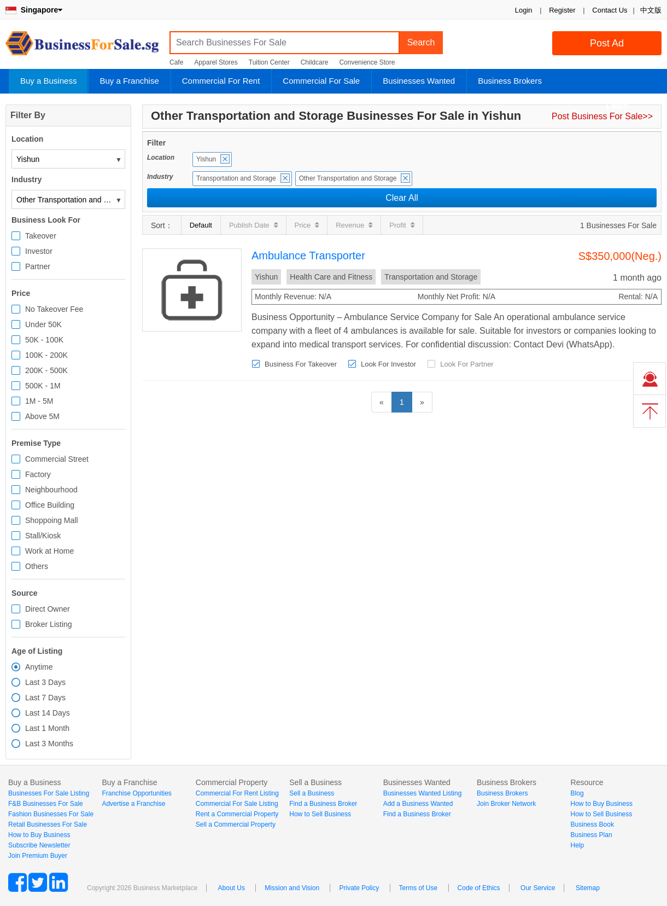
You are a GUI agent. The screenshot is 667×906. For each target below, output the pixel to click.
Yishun (206, 159)
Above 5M (42, 416)
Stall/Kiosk (43, 535)
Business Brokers (510, 80)
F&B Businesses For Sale (45, 804)
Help (577, 845)
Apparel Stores (215, 62)
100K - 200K (46, 355)
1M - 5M (39, 401)
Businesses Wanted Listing (422, 793)
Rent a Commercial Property (237, 814)
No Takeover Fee (54, 309)
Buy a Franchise (129, 80)
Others (36, 566)
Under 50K (43, 324)
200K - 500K (46, 370)
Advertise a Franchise (133, 804)
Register (562, 10)
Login (524, 10)
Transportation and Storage (236, 178)
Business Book (592, 824)
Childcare (315, 62)
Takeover (40, 235)
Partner (37, 266)
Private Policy (359, 888)
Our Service (537, 888)
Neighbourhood (51, 489)
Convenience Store (367, 62)
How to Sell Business (320, 814)
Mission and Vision (292, 888)
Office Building (49, 505)
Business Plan (591, 835)
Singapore (33, 9)
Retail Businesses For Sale (47, 824)
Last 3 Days (45, 682)
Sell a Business (311, 793)
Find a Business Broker (323, 804)
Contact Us (609, 10)
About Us (231, 888)
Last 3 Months (49, 743)
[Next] (422, 402)
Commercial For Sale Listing (237, 804)
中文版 (651, 10)
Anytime (39, 667)
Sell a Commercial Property (236, 824)
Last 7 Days (45, 697)
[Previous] (381, 402)
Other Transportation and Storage (348, 178)
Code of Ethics (479, 888)
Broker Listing (48, 624)
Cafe (176, 62)
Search (421, 42)
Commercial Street (57, 459)
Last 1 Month (47, 728)
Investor (38, 251)
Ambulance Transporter (308, 255)
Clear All (401, 197)
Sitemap (588, 888)
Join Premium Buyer (37, 855)
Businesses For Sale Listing (48, 793)
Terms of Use (418, 888)
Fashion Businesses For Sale (50, 814)
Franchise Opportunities (136, 793)
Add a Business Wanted (418, 804)
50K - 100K (44, 339)
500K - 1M (43, 385)
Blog (577, 793)
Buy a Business (48, 80)
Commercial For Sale (321, 80)
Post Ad (607, 43)
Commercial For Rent (221, 80)
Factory (38, 474)
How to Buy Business (39, 835)
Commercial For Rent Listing (237, 793)
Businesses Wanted (419, 80)
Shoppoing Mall (51, 520)
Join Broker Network (506, 804)
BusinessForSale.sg (82, 46)
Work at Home (49, 551)
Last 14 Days (47, 712)
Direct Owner (47, 609)
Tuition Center (269, 62)
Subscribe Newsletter (39, 845)
